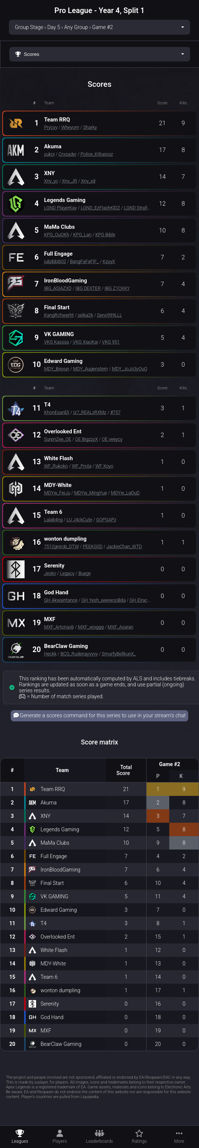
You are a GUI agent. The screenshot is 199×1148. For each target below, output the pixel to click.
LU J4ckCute (79, 519)
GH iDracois (141, 600)
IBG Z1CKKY (117, 288)
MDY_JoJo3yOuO (129, 368)
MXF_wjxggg (91, 627)
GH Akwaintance (60, 600)
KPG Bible (105, 234)
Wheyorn (70, 127)
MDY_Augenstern (90, 368)
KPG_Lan (82, 234)
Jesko (50, 573)
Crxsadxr (68, 154)
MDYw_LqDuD (125, 493)
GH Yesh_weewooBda (103, 600)
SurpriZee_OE (57, 439)
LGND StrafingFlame (144, 208)
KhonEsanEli (56, 412)
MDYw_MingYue (90, 493)
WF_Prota (82, 466)
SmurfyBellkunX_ (119, 654)
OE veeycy (112, 439)
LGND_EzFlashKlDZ (100, 208)
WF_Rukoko (56, 466)
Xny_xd (88, 181)
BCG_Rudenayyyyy (79, 654)
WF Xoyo (104, 466)
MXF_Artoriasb (59, 627)
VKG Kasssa (56, 342)
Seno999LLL (109, 315)
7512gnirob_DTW (61, 546)
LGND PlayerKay (60, 208)
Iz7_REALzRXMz (89, 412)
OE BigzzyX (86, 439)
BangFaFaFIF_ (84, 261)
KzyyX (109, 261)
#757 (115, 412)
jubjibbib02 (55, 261)
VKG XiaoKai (85, 342)
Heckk (50, 654)
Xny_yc (51, 181)
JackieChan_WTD (124, 546)
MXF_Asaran (121, 627)
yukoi (49, 154)
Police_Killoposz (96, 154)
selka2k (85, 315)
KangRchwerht (59, 315)
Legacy (67, 573)
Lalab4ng (53, 519)
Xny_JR (69, 181)
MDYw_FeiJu (57, 493)
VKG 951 (110, 342)
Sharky (90, 127)
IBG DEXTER (88, 288)
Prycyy (50, 127)
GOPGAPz (106, 519)
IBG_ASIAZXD (57, 288)
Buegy (84, 573)
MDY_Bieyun (56, 368)
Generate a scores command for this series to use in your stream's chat (99, 715)
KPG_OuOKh (56, 234)
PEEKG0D (93, 546)
